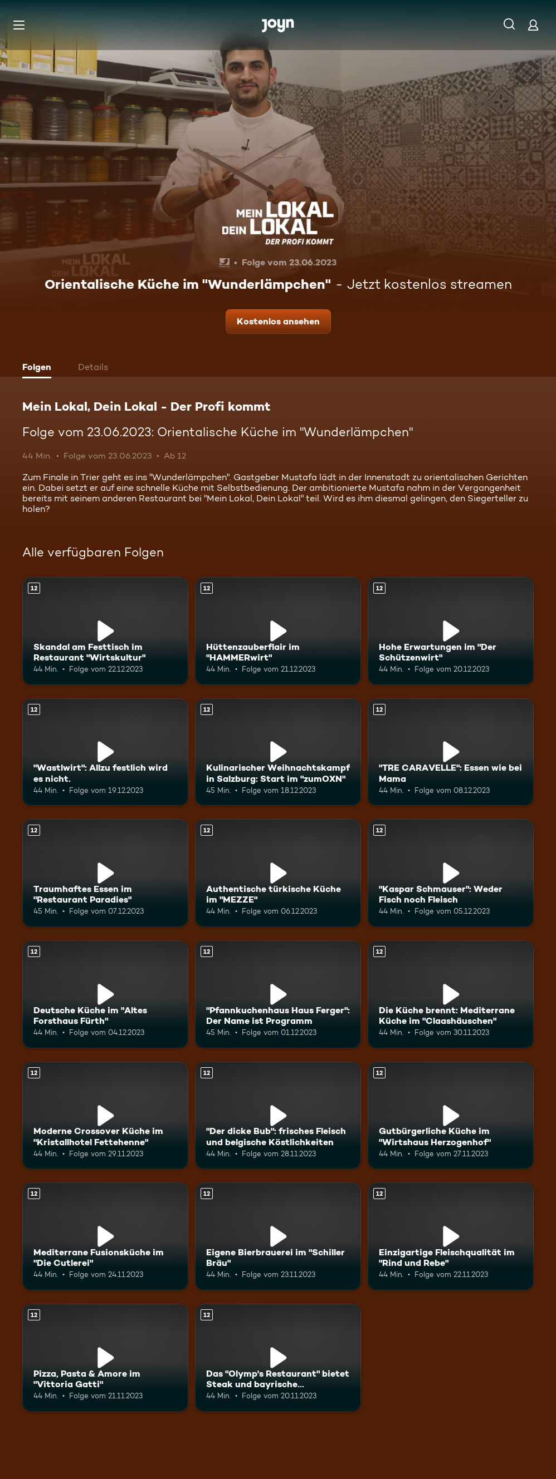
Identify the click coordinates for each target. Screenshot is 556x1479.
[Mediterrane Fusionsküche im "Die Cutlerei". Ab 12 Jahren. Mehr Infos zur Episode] (105, 1236)
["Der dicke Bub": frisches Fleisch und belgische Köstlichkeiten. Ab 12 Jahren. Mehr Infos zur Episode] (278, 1116)
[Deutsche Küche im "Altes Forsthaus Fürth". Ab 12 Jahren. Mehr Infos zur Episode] (105, 994)
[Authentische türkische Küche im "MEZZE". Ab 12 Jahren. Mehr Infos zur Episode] (278, 873)
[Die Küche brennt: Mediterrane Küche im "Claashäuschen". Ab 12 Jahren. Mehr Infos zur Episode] (451, 994)
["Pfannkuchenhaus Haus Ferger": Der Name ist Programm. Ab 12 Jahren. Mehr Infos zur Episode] (278, 994)
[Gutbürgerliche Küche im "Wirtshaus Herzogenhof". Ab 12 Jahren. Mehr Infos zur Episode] (451, 1116)
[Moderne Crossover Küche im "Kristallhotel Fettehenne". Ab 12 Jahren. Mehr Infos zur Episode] (105, 1116)
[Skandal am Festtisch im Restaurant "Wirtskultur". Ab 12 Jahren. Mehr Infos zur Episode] (105, 631)
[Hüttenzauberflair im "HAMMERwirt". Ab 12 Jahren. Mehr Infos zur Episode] (278, 631)
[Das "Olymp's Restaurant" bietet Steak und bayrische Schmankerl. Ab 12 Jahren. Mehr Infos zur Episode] (278, 1358)
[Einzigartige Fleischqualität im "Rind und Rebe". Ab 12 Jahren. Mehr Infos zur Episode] (451, 1236)
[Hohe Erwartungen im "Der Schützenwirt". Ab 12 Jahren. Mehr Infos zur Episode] (451, 631)
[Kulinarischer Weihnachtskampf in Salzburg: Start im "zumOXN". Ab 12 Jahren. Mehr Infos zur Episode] (278, 752)
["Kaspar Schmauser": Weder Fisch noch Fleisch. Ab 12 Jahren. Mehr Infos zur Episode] (451, 873)
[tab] (39, 368)
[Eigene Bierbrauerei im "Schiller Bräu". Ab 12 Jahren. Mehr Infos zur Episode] (278, 1236)
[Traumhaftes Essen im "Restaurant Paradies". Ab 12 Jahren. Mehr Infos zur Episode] (105, 873)
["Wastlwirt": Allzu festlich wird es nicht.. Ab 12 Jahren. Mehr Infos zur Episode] (105, 752)
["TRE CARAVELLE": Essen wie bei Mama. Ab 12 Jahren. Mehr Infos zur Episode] (451, 752)
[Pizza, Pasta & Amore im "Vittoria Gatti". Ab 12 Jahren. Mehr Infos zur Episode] (105, 1358)
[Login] (533, 24)
